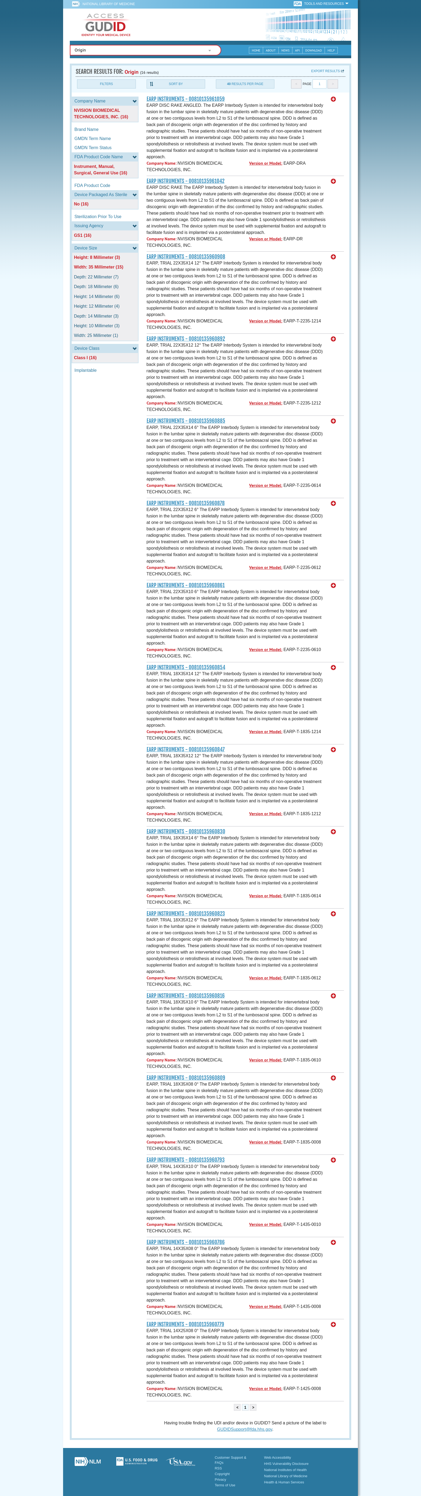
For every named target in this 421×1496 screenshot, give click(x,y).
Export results (325, 71)
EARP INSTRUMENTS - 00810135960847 (186, 749)
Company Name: (161, 163)
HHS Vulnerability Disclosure (286, 1464)
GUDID (106, 25)
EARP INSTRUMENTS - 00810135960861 (186, 585)
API (297, 50)
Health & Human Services (284, 1482)
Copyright (222, 1474)
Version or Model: (265, 163)
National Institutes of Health (285, 1470)
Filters (106, 84)
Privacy (220, 1479)
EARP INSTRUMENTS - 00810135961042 (185, 181)
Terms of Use (225, 1485)
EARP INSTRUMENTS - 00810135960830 (186, 831)
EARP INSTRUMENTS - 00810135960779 (185, 1324)
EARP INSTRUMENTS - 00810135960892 (186, 339)
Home (256, 50)
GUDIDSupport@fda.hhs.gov (244, 1429)
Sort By (176, 84)
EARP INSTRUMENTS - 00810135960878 (186, 503)
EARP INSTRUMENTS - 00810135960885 (186, 421)
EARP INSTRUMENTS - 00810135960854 (186, 667)
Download (313, 50)
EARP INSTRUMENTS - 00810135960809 (186, 1078)
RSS (218, 1468)
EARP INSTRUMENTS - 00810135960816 (186, 996)
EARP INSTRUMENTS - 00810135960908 (186, 256)
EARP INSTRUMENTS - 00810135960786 (186, 1242)
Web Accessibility (277, 1457)
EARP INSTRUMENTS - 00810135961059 (186, 99)
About (271, 50)
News (285, 50)
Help (331, 50)
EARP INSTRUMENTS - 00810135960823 (186, 913)
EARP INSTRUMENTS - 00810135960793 (186, 1160)
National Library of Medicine (108, 4)
